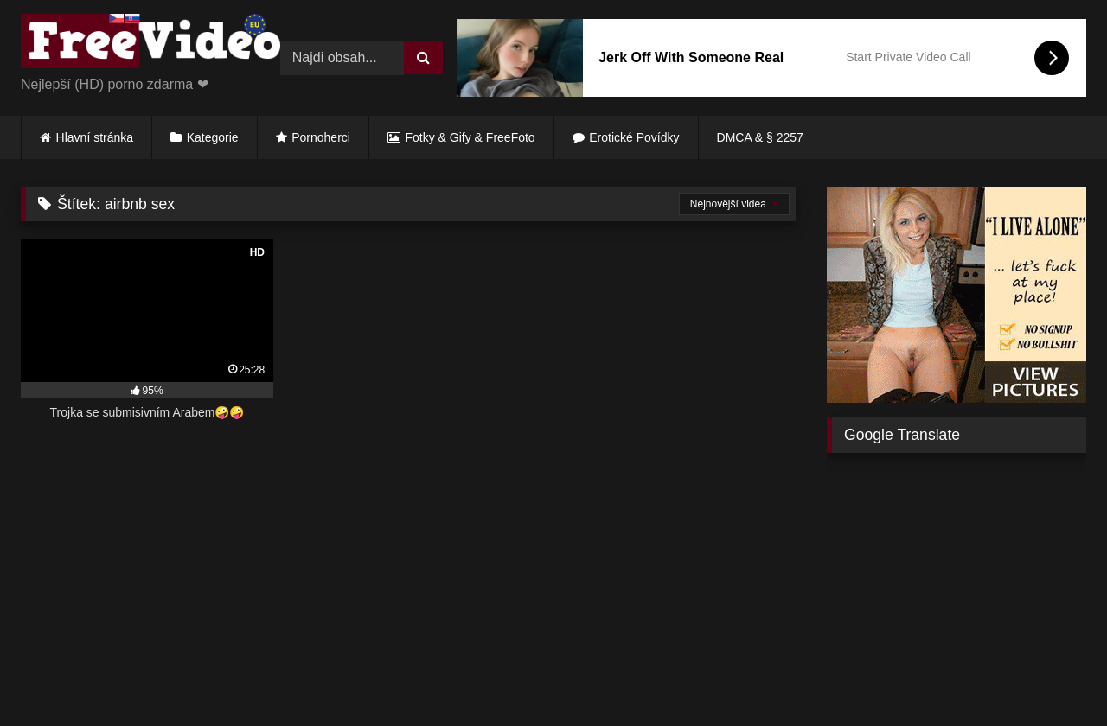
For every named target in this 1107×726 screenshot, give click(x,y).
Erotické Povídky (634, 137)
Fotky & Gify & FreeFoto (470, 137)
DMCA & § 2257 (760, 137)
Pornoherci (320, 137)
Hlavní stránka (94, 137)
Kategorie (213, 137)
